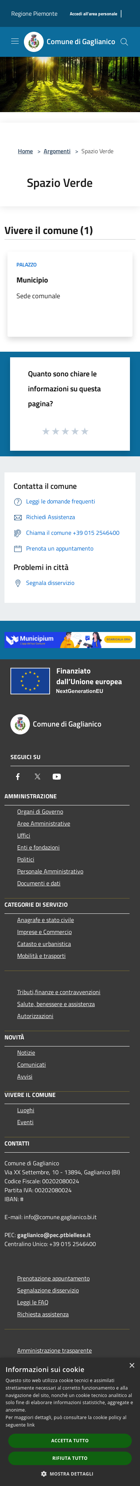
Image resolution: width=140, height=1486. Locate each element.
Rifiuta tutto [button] (70, 1458)
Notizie (26, 1052)
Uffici (23, 835)
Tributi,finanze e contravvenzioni (58, 991)
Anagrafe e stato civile (45, 919)
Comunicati (31, 1064)
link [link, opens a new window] (31, 1425)
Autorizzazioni (35, 1015)
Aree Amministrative (43, 823)
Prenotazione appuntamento (53, 1278)
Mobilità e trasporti (41, 955)
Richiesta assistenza (43, 1314)
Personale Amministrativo (50, 871)
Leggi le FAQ (33, 1302)
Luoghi (25, 1110)
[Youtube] (56, 776)
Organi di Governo (40, 811)
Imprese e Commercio (44, 931)
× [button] (131, 1366)
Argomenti (57, 151)
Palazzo (26, 264)
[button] (70, 1473)
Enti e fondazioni (38, 847)
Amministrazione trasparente (54, 1350)
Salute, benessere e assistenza (56, 1003)
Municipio (32, 280)
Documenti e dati (38, 883)
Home (25, 151)
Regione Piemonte (34, 13)
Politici (25, 859)
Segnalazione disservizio (48, 1290)
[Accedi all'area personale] (93, 14)
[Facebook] (17, 776)
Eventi (25, 1121)
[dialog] (70, 1422)
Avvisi (24, 1076)
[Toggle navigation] (14, 41)
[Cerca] (124, 41)
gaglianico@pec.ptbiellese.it (54, 1234)
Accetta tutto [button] (69, 1440)
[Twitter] (37, 776)
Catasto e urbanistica (44, 943)
